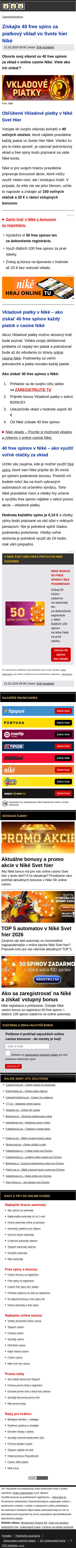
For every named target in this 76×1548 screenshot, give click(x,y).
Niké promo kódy (16, 1403)
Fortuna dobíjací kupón (19, 1443)
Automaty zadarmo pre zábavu (24, 1228)
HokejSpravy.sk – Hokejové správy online (28, 1122)
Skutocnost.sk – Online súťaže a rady (26, 1144)
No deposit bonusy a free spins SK (26, 1299)
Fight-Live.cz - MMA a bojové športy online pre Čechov (35, 1169)
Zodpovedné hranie (30, 1527)
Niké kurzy (13, 1468)
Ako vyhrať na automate (20, 1210)
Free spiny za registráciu (20, 1280)
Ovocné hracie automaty (20, 1234)
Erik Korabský (45, 47)
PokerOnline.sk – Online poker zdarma (26, 1091)
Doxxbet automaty (17, 1253)
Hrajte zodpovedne (22, 1493)
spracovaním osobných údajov (41, 1054)
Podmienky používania (28, 1535)
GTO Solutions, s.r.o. (13, 1545)
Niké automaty (15, 1259)
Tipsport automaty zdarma (21, 1247)
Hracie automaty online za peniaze (26, 1222)
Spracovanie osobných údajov (19, 1540)
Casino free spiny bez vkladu (23, 1286)
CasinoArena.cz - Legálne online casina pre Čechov (34, 1157)
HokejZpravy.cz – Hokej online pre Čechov (28, 1176)
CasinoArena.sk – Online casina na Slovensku (31, 1084)
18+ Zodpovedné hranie (53, 1540)
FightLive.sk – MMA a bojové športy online (28, 1138)
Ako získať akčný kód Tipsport (23, 1379)
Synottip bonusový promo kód (23, 1397)
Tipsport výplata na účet (20, 1450)
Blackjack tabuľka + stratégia (23, 1419)
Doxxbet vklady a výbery (20, 1431)
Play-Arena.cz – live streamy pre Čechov (28, 1182)
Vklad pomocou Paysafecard (23, 1456)
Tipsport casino (15, 1327)
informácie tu (67, 674)
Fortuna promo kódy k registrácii (24, 1385)
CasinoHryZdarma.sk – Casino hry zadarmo (29, 1097)
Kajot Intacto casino (18, 1351)
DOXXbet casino (16, 1345)
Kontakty (7, 1535)
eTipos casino (14, 1357)
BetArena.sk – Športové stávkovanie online (29, 1116)
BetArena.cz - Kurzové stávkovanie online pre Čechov (35, 1163)
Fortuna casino (15, 1333)
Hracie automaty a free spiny (23, 1305)
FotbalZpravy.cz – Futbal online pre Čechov (29, 1150)
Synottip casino (15, 1339)
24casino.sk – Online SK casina (23, 1110)
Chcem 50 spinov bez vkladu (61, 654)
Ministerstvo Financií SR (34, 1522)
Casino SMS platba (17, 1462)
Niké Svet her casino (18, 1363)
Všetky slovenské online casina (24, 1321)
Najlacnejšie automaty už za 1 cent (26, 1216)
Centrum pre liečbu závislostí (57, 1527)
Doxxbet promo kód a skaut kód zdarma (28, 1391)
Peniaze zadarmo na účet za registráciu (28, 1293)
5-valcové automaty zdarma (22, 1240)
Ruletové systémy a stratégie (23, 1425)
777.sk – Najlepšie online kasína (23, 1103)
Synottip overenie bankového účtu (25, 1437)
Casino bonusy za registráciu (23, 1274)
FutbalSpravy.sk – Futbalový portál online (28, 1129)
